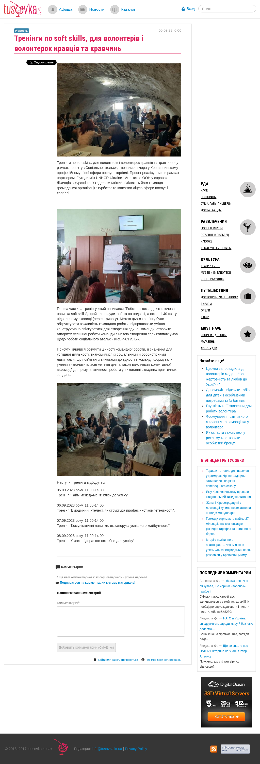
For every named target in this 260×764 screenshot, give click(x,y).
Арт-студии (209, 348)
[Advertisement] (228, 100)
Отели (205, 310)
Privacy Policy (136, 749)
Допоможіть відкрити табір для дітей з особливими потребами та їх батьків (228, 395)
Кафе (204, 190)
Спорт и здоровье (214, 335)
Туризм (206, 304)
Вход (191, 9)
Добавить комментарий (86, 647)
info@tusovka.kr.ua (107, 749)
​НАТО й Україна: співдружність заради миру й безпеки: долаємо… (226, 624)
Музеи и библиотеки (216, 272)
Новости (96, 9)
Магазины (208, 341)
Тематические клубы (216, 248)
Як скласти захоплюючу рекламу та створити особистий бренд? (225, 437)
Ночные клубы (212, 228)
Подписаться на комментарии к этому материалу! (97, 582)
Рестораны (208, 197)
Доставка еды (211, 210)
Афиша (65, 9)
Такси (205, 317)
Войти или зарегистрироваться (118, 659)
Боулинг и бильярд (215, 235)
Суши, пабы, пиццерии (216, 203)
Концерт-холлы (212, 279)
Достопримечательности (219, 297)
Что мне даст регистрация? (163, 659)
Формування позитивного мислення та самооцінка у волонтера (227, 421)
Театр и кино (210, 266)
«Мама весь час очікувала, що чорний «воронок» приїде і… (224, 586)
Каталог (128, 9)
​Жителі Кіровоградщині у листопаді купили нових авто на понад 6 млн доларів (228, 508)
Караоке (206, 241)
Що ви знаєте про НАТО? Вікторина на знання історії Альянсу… (224, 651)
